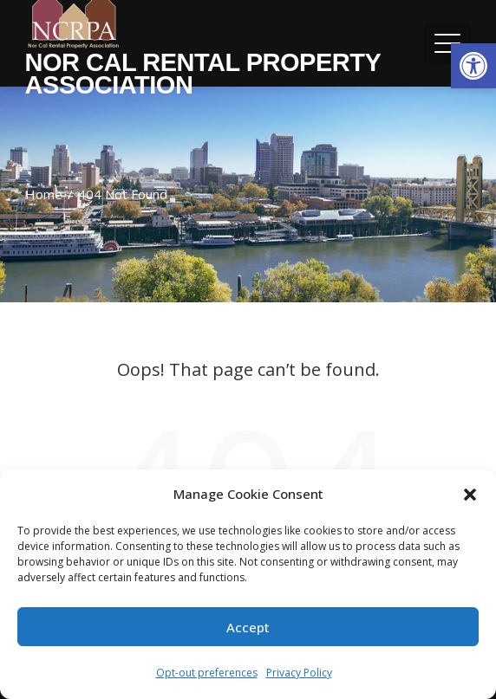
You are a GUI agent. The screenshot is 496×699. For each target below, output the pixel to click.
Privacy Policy (299, 672)
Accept (248, 627)
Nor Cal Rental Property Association (203, 74)
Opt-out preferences (207, 672)
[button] (473, 65)
